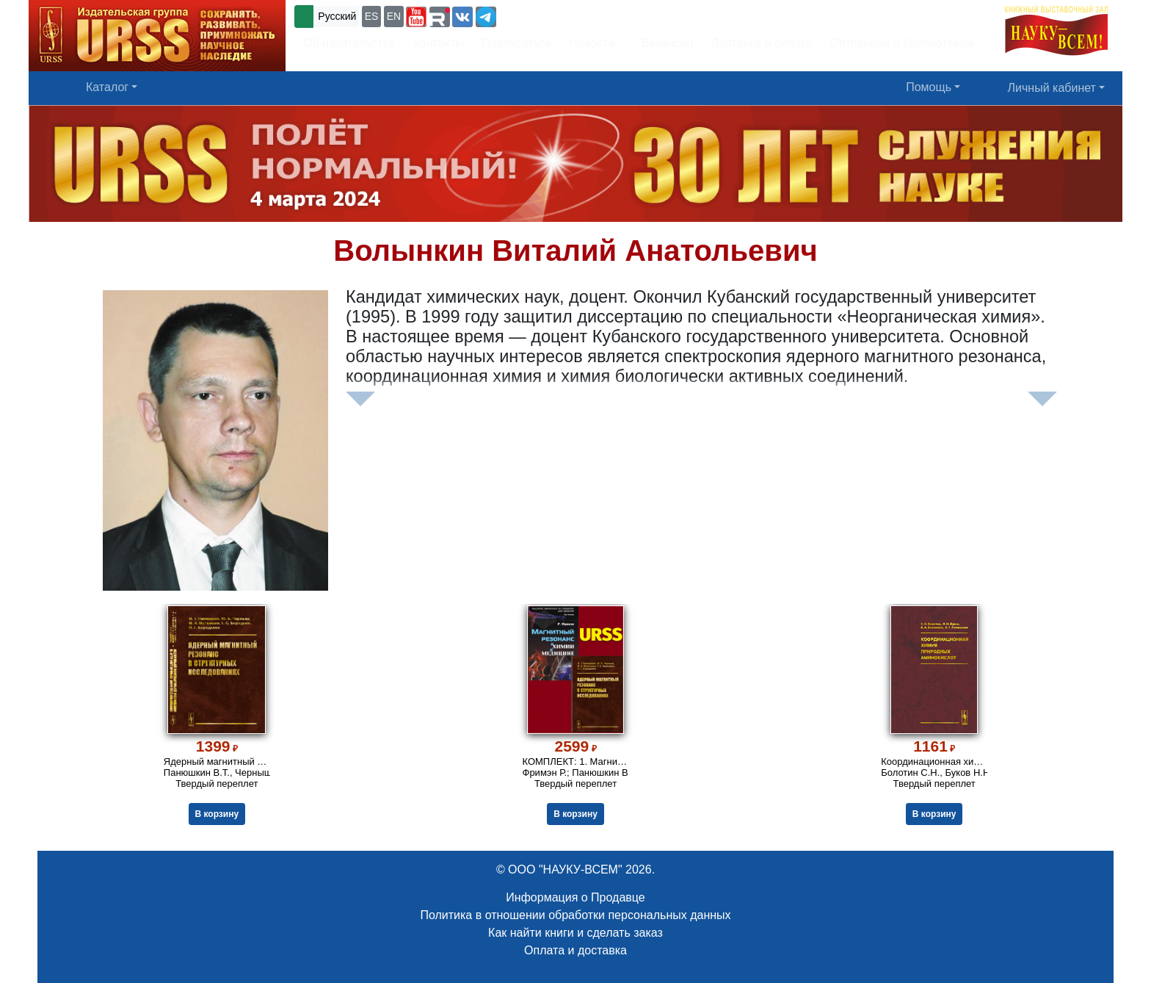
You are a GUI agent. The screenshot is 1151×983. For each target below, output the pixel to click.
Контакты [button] (438, 43)
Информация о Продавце (575, 897)
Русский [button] (337, 16)
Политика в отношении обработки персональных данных (575, 915)
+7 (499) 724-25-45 (553, 15)
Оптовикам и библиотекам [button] (902, 43)
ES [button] (372, 16)
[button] (416, 17)
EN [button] (394, 16)
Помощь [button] (928, 87)
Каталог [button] (107, 87)
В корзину (217, 814)
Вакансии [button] (663, 43)
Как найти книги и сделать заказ (575, 932)
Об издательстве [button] (349, 43)
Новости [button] (592, 43)
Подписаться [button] (517, 43)
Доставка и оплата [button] (761, 43)
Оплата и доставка (575, 950)
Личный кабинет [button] (1052, 88)
